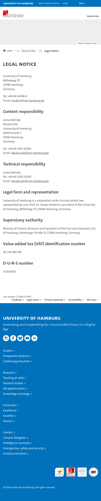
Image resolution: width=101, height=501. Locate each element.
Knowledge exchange (16, 394)
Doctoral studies (13, 383)
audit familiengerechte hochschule (59, 472)
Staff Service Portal (49, 3)
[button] (81, 3)
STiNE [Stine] (65, 3)
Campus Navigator (14, 438)
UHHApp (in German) (16, 443)
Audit (69, 469)
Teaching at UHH (13, 378)
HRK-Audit (80, 471)
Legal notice (33, 299)
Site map (91, 299)
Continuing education (16, 361)
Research (8, 372)
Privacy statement (53, 299)
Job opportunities (14, 388)
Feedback (16, 299)
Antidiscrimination (14, 453)
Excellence (9, 410)
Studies (7, 351)
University (9, 405)
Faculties (8, 416)
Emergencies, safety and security (23, 448)
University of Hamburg (18, 3)
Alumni (7, 421)
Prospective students (16, 356)
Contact (8, 432)
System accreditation (93, 471)
